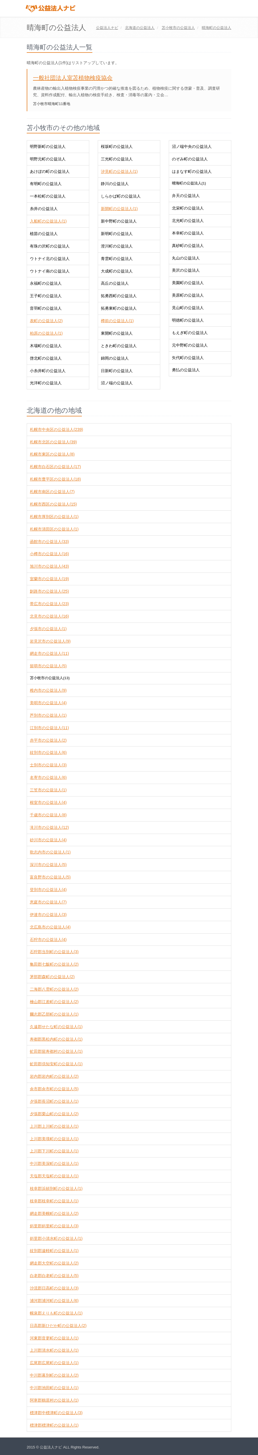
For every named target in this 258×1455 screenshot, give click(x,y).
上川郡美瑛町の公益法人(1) (54, 1139)
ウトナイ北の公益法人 (50, 258)
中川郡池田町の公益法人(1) (54, 1387)
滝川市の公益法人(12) (49, 827)
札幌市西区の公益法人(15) (53, 504)
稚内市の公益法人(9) (48, 690)
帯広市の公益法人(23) (49, 603)
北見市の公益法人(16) (49, 616)
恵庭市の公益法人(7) (48, 902)
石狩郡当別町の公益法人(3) (54, 951)
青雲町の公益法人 (117, 258)
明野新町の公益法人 (48, 146)
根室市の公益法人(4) (48, 802)
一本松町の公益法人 (48, 196)
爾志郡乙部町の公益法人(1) (54, 1014)
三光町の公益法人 (117, 159)
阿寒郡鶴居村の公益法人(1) (54, 1400)
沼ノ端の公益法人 (117, 383)
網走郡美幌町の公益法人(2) (54, 1213)
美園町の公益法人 (188, 282)
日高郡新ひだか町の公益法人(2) (58, 1325)
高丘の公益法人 (115, 283)
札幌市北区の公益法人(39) (53, 442)
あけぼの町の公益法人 (50, 171)
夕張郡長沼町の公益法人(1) (54, 1101)
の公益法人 (140, 28)
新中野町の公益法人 (119, 221)
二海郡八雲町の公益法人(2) (54, 989)
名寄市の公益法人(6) (48, 777)
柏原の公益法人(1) (46, 333)
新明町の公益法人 (117, 233)
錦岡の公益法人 (115, 358)
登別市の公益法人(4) (48, 889)
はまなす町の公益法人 (192, 171)
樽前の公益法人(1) (117, 320)
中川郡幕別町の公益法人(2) (54, 1375)
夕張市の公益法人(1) (48, 628)
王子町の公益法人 (46, 295)
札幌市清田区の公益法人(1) (54, 529)
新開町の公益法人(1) (119, 208)
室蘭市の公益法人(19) (49, 578)
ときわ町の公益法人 (119, 345)
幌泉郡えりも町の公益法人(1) (56, 1313)
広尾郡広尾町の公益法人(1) (54, 1362)
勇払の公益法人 (186, 370)
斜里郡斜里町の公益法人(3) (54, 1226)
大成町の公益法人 (117, 271)
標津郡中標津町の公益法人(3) (56, 1412)
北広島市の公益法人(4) (50, 927)
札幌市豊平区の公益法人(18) (55, 479)
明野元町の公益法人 (48, 159)
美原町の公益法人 (188, 295)
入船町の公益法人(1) (48, 221)
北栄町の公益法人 (188, 208)
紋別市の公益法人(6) (48, 752)
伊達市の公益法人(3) (48, 914)
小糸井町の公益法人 (48, 370)
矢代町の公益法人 (188, 357)
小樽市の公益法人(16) (49, 554)
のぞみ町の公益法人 (190, 159)
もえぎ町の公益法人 (190, 332)
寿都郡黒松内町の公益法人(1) (56, 1039)
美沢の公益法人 (186, 270)
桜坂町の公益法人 (117, 146)
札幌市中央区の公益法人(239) (56, 429)
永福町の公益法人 (46, 283)
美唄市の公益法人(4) (48, 703)
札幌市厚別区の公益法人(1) (54, 516)
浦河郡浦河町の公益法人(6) (54, 1300)
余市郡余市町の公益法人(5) (54, 1089)
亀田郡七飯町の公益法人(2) (54, 964)
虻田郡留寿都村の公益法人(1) (56, 1051)
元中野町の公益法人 (190, 345)
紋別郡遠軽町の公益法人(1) (54, 1250)
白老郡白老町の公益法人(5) (54, 1275)
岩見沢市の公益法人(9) (50, 641)
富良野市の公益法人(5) (50, 877)
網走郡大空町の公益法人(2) (54, 1263)
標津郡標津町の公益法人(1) (54, 1425)
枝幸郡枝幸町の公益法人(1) (54, 1201)
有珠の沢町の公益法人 (50, 246)
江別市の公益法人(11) (49, 728)
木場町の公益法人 (46, 345)
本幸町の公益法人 (188, 233)
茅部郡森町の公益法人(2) (52, 976)
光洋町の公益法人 (46, 383)
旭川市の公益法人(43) (49, 566)
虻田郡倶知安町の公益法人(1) (56, 1064)
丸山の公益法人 (186, 258)
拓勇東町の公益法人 (119, 308)
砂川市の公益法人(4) (48, 840)
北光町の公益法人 (188, 220)
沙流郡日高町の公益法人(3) (54, 1288)
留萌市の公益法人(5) (48, 666)
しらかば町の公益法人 (121, 196)
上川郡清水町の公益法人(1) (54, 1350)
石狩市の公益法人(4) (48, 939)
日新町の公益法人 (117, 370)
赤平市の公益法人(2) (48, 740)
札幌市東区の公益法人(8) (52, 454)
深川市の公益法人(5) (48, 864)
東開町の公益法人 (117, 333)
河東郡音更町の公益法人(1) (54, 1338)
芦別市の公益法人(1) (48, 715)
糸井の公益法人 (44, 208)
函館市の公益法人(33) (49, 541)
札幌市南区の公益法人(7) (52, 491)
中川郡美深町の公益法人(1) (54, 1163)
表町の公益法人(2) (46, 320)
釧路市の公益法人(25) (49, 591)
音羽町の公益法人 (46, 308)
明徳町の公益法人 (188, 320)
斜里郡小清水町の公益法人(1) (56, 1238)
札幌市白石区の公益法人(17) (55, 466)
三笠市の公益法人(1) (48, 790)
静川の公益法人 (115, 183)
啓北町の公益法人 (46, 358)
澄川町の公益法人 (117, 246)
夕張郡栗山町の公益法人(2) (54, 1114)
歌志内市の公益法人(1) (50, 852)
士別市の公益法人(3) (48, 765)
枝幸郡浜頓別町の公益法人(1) (56, 1188)
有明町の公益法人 (46, 183)
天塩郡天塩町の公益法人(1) (54, 1176)
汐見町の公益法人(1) (119, 171)
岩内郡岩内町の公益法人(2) (54, 1076)
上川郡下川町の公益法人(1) (54, 1151)
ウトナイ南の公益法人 (50, 271)
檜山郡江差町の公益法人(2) (54, 1001)
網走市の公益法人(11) (49, 653)
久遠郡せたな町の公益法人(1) (56, 1026)
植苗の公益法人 (44, 233)
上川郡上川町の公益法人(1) (54, 1126)
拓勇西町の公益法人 (119, 295)
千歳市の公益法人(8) (48, 815)
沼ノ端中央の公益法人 (192, 146)
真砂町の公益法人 (188, 245)
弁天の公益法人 (186, 195)
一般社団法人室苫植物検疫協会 (73, 78)
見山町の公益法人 (188, 307)
